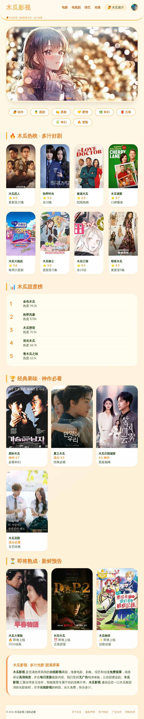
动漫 (97, 7)
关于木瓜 (76, 711)
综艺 (88, 7)
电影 (65, 7)
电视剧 (76, 7)
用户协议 (103, 711)
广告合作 (117, 711)
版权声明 (90, 711)
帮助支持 (130, 711)
